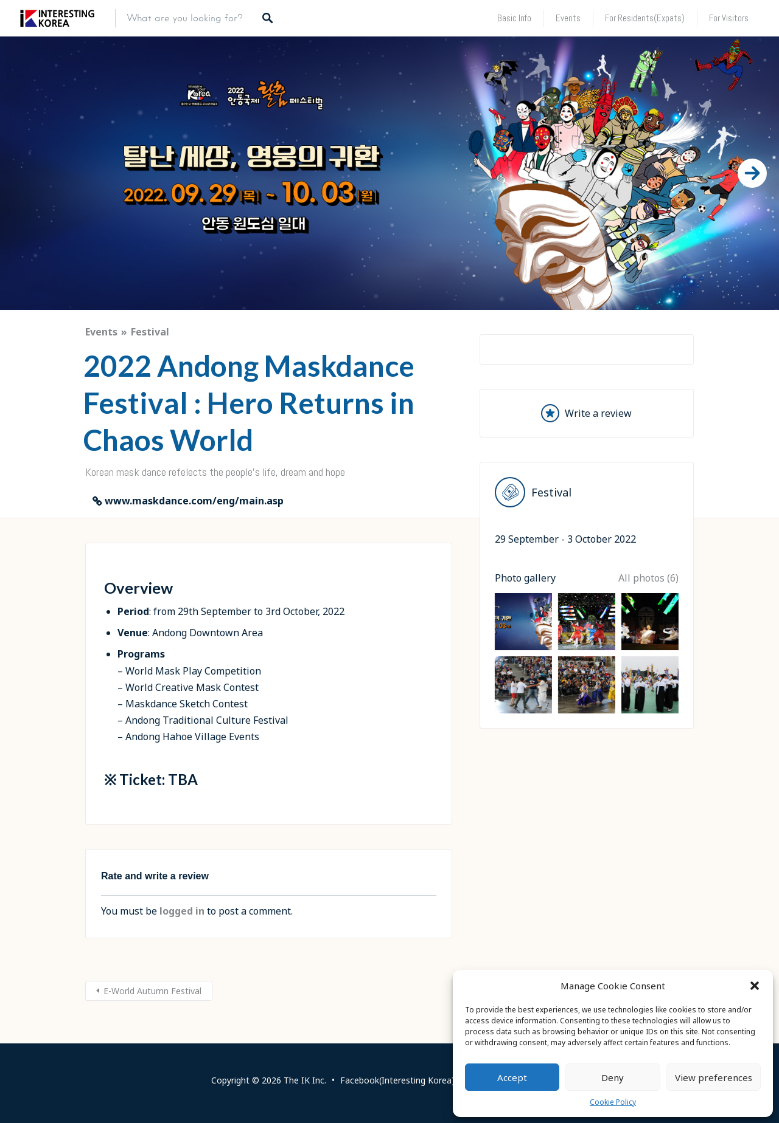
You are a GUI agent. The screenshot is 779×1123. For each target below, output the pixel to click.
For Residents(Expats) (645, 18)
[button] (755, 986)
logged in (181, 911)
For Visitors (729, 18)
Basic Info (514, 18)
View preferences (713, 1077)
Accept (512, 1077)
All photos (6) (648, 726)
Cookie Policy (613, 1102)
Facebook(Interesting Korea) (397, 1080)
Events (568, 18)
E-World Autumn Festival (152, 991)
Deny (612, 1077)
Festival (150, 331)
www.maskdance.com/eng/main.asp (194, 500)
